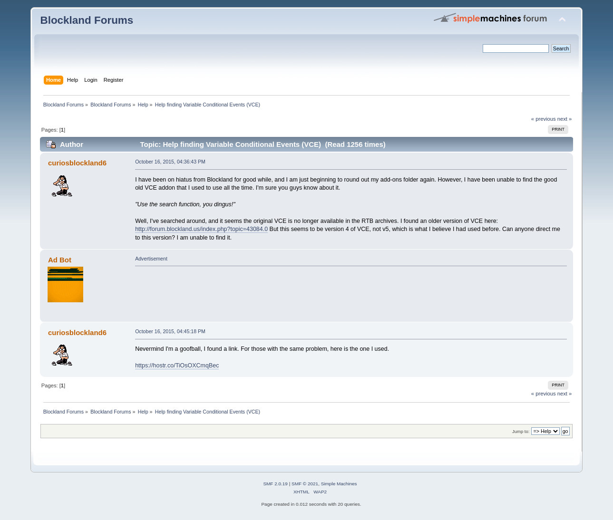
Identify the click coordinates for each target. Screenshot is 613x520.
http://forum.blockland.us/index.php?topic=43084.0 (201, 229)
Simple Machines (339, 483)
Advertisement (151, 258)
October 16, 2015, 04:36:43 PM (170, 161)
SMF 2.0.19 (275, 483)
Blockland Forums (86, 20)
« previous (543, 119)
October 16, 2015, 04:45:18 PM (170, 331)
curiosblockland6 (77, 163)
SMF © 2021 (305, 483)
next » (564, 119)
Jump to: (521, 431)
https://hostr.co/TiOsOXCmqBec (177, 365)
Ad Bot (59, 260)
